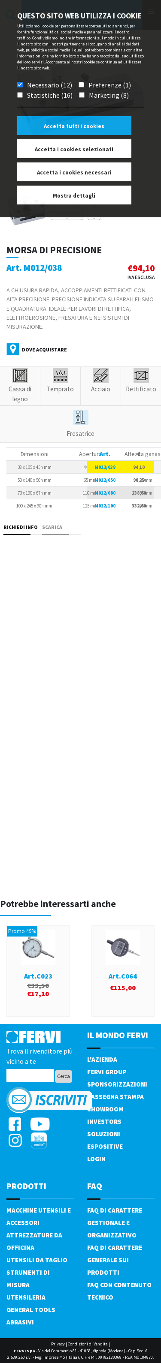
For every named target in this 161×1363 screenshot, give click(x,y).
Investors (104, 1121)
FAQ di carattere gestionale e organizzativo (114, 1222)
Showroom (105, 1109)
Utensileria (26, 1297)
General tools (30, 1310)
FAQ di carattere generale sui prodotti (114, 1259)
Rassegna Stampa (115, 1097)
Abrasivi (20, 1322)
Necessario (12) (49, 85)
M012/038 (104, 467)
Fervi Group (106, 1072)
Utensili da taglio (36, 1260)
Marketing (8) (109, 95)
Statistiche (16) (50, 95)
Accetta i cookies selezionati (74, 149)
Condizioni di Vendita (88, 1344)
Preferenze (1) (109, 85)
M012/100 (104, 506)
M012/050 (104, 480)
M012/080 (104, 493)
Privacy (58, 1344)
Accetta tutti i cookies (74, 126)
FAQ (94, 1185)
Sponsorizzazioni (117, 1084)
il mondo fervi (117, 1035)
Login (96, 1159)
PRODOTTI (26, 1185)
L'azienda (102, 1059)
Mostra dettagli (74, 195)
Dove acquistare (44, 349)
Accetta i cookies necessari (74, 172)
